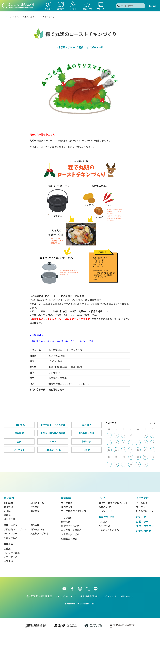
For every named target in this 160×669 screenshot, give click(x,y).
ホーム (9, 16)
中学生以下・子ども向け (52, 424)
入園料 (7, 546)
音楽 (19, 441)
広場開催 (19, 433)
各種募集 (8, 579)
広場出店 (8, 596)
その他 (86, 449)
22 (138, 456)
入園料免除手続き (39, 568)
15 (138, 449)
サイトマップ (109, 631)
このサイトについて (66, 631)
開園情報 (8, 542)
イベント (18, 16)
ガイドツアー (10, 568)
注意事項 (35, 542)
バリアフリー (10, 554)
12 (116, 449)
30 (145, 464)
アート (53, 441)
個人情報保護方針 (89, 631)
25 (109, 464)
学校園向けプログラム (15, 564)
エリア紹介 (66, 553)
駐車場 (7, 550)
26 (116, 464)
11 (109, 449)
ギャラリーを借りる (71, 565)
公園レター (142, 557)
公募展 (7, 584)
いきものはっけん (145, 546)
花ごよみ (103, 557)
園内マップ (66, 542)
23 (145, 456)
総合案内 (9, 533)
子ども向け (142, 533)
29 (123, 435)
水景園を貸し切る (70, 569)
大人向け (86, 424)
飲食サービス (10, 573)
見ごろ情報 (104, 561)
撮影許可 (35, 546)
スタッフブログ (145, 561)
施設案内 (66, 533)
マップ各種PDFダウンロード (75, 546)
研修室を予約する (70, 561)
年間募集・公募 (53, 449)
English (152, 5)
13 (123, 449)
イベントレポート (108, 546)
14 (131, 449)
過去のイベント (106, 542)
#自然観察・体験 (94, 47)
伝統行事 (86, 441)
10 (152, 442)
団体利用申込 (37, 564)
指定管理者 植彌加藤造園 (39, 631)
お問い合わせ (143, 566)
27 (109, 435)
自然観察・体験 (86, 433)
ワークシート (143, 542)
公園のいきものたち (109, 565)
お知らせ (141, 552)
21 (131, 456)
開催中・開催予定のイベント (113, 538)
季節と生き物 (106, 552)
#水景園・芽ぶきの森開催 (70, 47)
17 (152, 449)
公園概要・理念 (69, 574)
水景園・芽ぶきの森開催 (52, 433)
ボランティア (10, 592)
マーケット (19, 449)
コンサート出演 (12, 588)
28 (116, 435)
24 (152, 456)
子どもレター (143, 538)
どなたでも (19, 424)
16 (145, 449)
